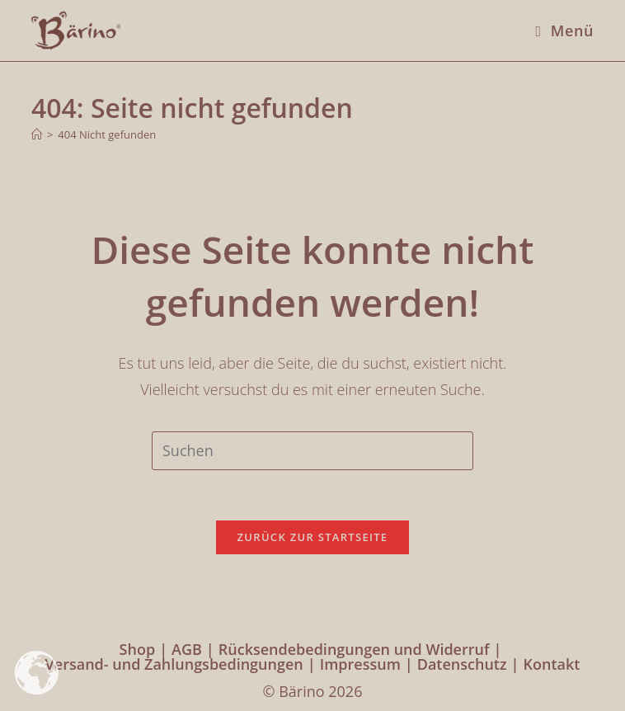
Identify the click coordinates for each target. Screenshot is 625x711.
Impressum (360, 664)
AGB (187, 649)
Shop (138, 649)
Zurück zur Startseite (312, 537)
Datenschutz (462, 664)
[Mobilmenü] (558, 30)
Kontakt (552, 664)
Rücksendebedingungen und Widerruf (354, 649)
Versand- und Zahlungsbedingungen (174, 664)
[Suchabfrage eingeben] (312, 450)
